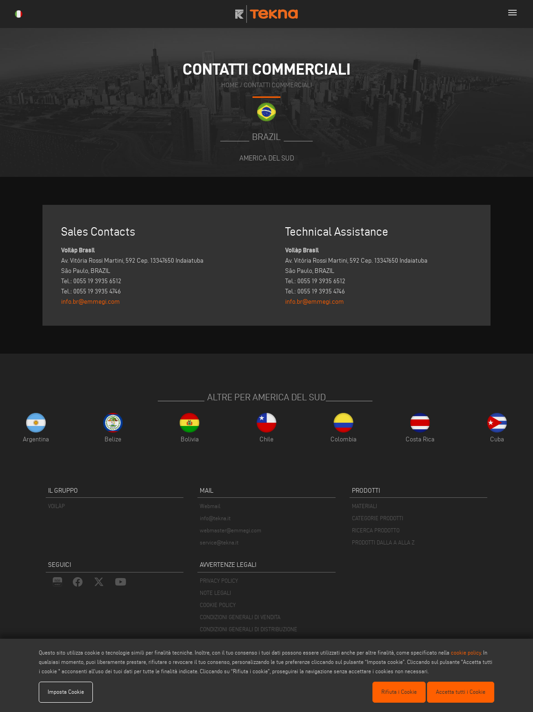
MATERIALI (364, 506)
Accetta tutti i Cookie (460, 692)
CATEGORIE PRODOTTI (377, 518)
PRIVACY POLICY (219, 581)
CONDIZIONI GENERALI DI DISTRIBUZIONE (248, 629)
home (229, 84)
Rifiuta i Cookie (399, 692)
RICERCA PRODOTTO (376, 530)
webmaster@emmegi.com (230, 530)
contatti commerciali (278, 84)
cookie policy (466, 652)
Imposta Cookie (66, 692)
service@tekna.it (219, 542)
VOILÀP (56, 506)
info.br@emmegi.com (90, 301)
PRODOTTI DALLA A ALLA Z (383, 542)
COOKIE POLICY (218, 605)
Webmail (210, 506)
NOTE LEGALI (215, 593)
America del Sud (266, 158)
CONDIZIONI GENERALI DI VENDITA (240, 617)
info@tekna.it (215, 518)
